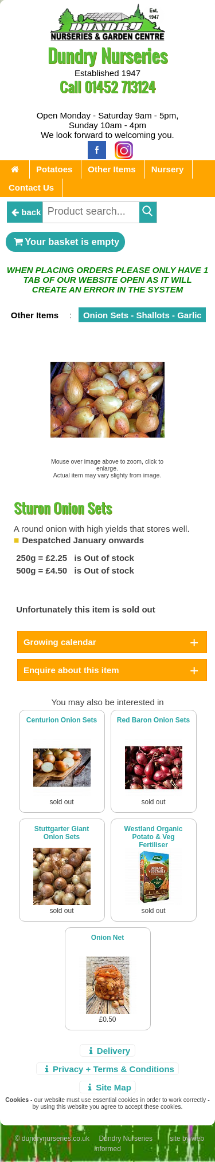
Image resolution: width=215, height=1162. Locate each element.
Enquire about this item (71, 670)
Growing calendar (60, 642)
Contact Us (31, 187)
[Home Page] (107, 37)
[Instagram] (121, 149)
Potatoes (54, 169)
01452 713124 (119, 86)
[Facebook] (94, 149)
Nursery (167, 169)
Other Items (111, 169)
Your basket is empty (65, 241)
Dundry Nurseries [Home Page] (107, 55)
